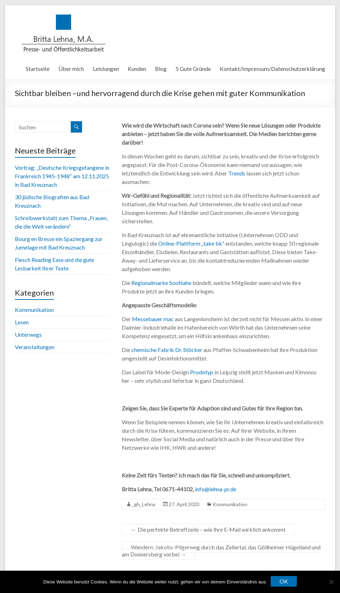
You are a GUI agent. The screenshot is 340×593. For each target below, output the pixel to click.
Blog (161, 68)
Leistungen (106, 68)
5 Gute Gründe (193, 68)
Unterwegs (28, 334)
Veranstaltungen (34, 346)
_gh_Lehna (143, 504)
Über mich (71, 68)
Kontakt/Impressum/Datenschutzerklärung (272, 68)
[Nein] (331, 582)
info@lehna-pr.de (215, 489)
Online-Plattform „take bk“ (191, 243)
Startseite (38, 68)
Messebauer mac (152, 318)
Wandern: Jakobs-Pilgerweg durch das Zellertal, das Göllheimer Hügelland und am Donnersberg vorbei (221, 551)
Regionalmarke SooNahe (161, 282)
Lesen (22, 322)
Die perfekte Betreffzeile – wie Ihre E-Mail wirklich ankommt (208, 529)
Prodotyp (201, 372)
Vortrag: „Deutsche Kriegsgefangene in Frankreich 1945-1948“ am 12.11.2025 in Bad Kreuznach (62, 176)
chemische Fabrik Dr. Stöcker (166, 349)
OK (284, 581)
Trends (236, 173)
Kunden (137, 68)
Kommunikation (230, 504)
